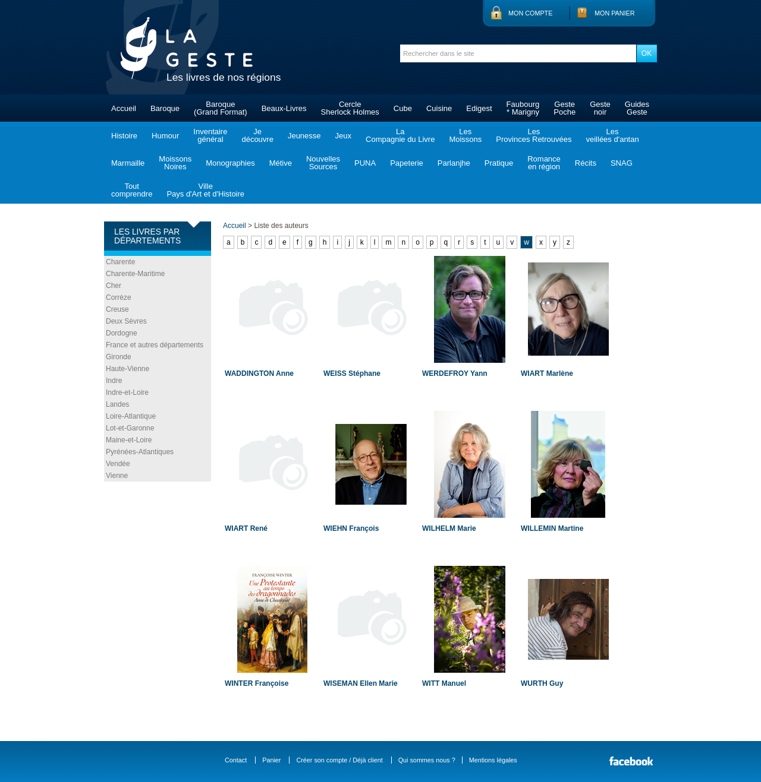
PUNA (365, 163)
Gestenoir (600, 108)
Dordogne (121, 333)
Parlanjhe (454, 163)
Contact (236, 760)
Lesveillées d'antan (612, 135)
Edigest (479, 108)
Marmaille (127, 163)
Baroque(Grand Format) (220, 108)
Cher (113, 285)
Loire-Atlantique (131, 416)
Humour (165, 135)
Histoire (124, 135)
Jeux (343, 135)
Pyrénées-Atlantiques (140, 452)
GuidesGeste (637, 108)
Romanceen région (544, 162)
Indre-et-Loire (127, 392)
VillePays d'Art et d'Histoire (205, 190)
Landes (117, 404)
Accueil (123, 108)
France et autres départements (154, 345)
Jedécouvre (257, 135)
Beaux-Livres (284, 108)
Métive (280, 163)
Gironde (118, 357)
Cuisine (439, 108)
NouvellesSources (323, 162)
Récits (585, 163)
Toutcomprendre (131, 190)
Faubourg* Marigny (523, 108)
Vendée (118, 464)
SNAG (622, 163)
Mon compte (530, 13)
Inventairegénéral (210, 135)
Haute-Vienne (127, 369)
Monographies (230, 163)
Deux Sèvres (126, 321)
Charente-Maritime (135, 274)
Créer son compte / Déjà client (339, 760)
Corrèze (118, 297)
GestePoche (565, 108)
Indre (114, 380)
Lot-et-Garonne (130, 428)
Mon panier (615, 13)
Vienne (117, 475)
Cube (403, 108)
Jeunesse (304, 135)
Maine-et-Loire (129, 440)
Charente (120, 262)
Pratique (499, 163)
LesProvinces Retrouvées (533, 135)
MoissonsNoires (175, 162)
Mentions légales (493, 760)
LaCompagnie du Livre (400, 135)
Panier (271, 760)
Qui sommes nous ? (426, 760)
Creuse (117, 309)
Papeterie (406, 163)
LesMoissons (465, 135)
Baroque (165, 108)
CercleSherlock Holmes (350, 108)
